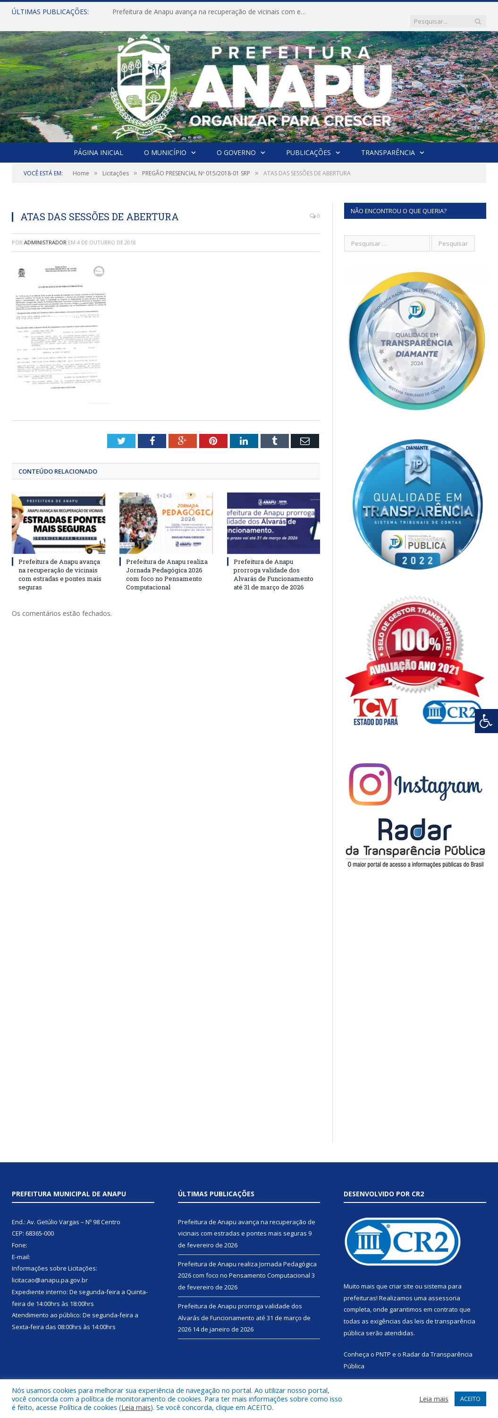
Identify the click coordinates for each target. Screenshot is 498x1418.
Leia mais (136, 1407)
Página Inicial (98, 142)
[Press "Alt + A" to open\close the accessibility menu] (486, 721)
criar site (401, 1276)
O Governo (236, 142)
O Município (165, 142)
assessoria (444, 1288)
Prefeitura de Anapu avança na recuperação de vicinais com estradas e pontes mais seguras (209, 12)
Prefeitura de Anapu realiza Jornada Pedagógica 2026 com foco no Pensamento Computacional (167, 565)
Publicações (308, 142)
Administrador (45, 232)
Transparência (388, 142)
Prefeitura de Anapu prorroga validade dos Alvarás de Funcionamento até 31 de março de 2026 (273, 565)
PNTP (383, 1344)
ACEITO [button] (470, 1398)
